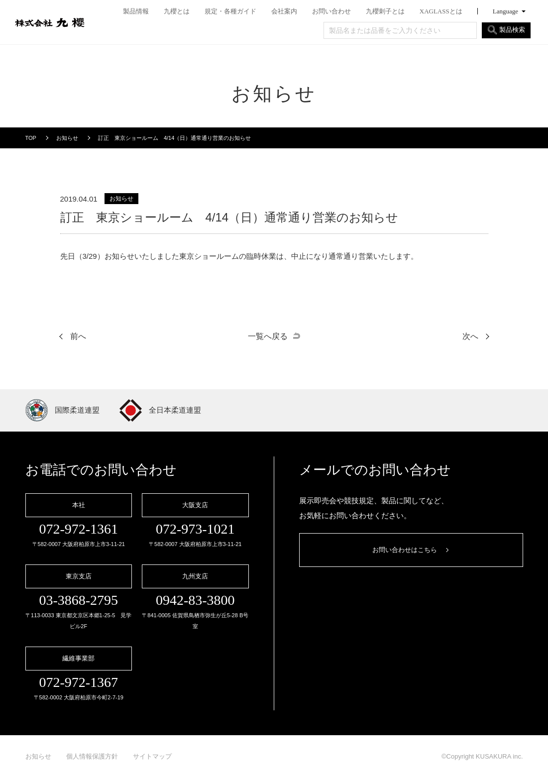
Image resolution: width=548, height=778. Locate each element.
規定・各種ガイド (230, 11)
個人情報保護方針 (92, 756)
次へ (470, 336)
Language (505, 11)
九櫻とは (177, 11)
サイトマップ (152, 756)
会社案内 (284, 11)
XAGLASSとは (441, 11)
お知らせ (38, 756)
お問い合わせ (331, 11)
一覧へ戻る (268, 336)
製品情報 (136, 11)
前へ (78, 336)
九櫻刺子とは (385, 11)
